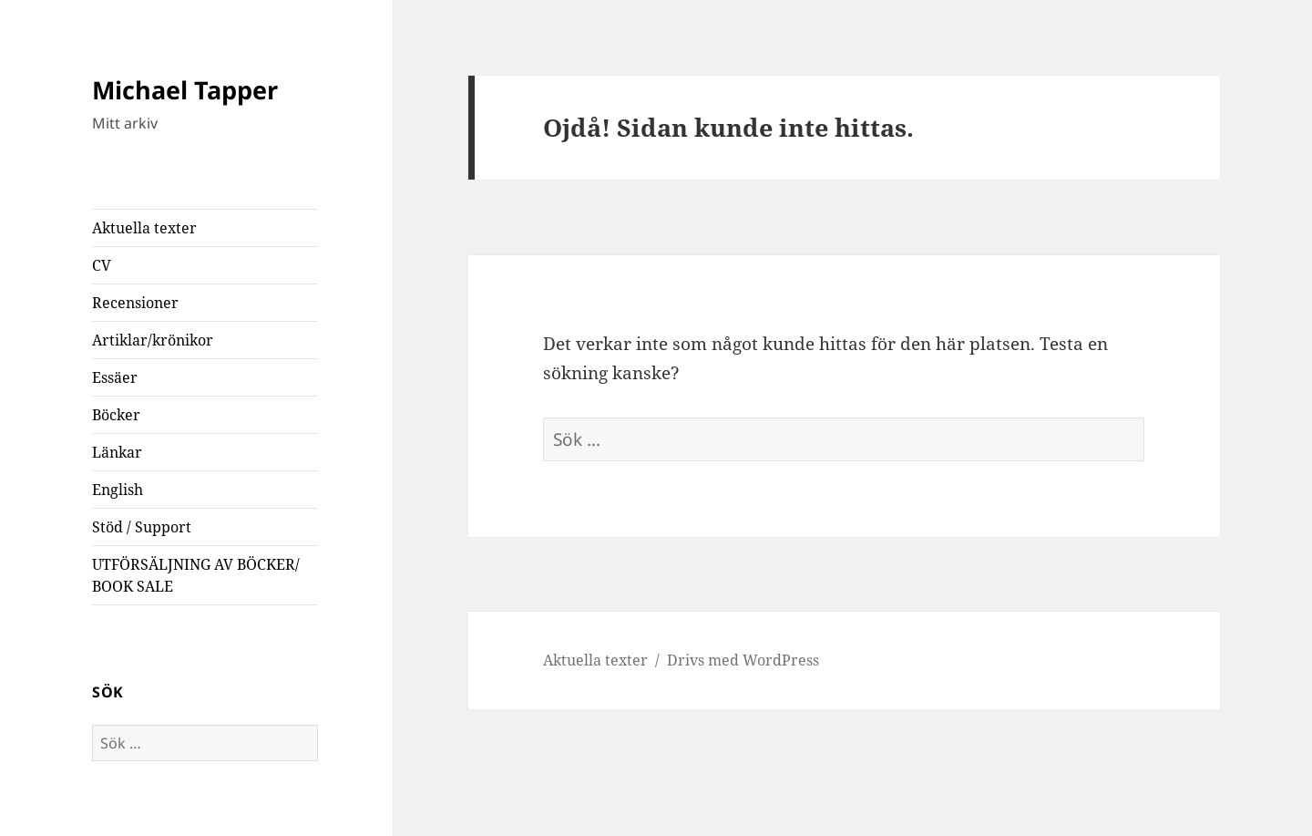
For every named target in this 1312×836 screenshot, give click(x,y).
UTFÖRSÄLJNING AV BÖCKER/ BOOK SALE (196, 575)
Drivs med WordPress (743, 660)
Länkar (117, 452)
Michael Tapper (185, 90)
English (117, 490)
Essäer (115, 377)
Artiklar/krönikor (152, 340)
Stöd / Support (141, 527)
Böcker (116, 415)
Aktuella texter (144, 228)
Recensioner (135, 303)
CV (101, 265)
